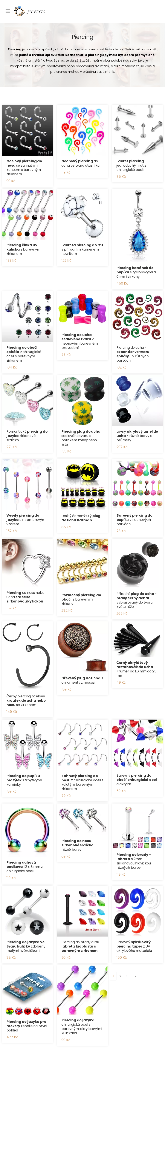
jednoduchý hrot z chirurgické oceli (131, 165)
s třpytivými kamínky (24, 780)
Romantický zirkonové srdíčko (27, 436)
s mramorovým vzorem (25, 519)
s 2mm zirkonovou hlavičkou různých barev (133, 861)
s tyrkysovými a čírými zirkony (136, 272)
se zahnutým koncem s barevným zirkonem (24, 168)
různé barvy (77, 845)
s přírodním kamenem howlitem (82, 249)
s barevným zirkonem (23, 249)
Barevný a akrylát (136, 780)
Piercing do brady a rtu (80, 946)
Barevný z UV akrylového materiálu (134, 946)
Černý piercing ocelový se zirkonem (26, 700)
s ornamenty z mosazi (82, 680)
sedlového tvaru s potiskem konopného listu (81, 438)
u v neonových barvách (134, 519)
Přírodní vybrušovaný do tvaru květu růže (136, 600)
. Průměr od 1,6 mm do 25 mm (136, 669)
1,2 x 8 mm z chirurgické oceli (24, 866)
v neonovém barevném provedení (79, 341)
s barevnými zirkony (81, 599)
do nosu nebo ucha (25, 597)
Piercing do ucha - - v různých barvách (132, 354)
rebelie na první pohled (26, 1026)
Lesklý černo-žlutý (81, 518)
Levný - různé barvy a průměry (137, 436)
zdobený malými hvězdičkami (25, 946)
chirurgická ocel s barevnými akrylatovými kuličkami (81, 1027)
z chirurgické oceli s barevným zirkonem (23, 354)
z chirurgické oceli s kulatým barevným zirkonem (82, 782)
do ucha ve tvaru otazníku (80, 163)
